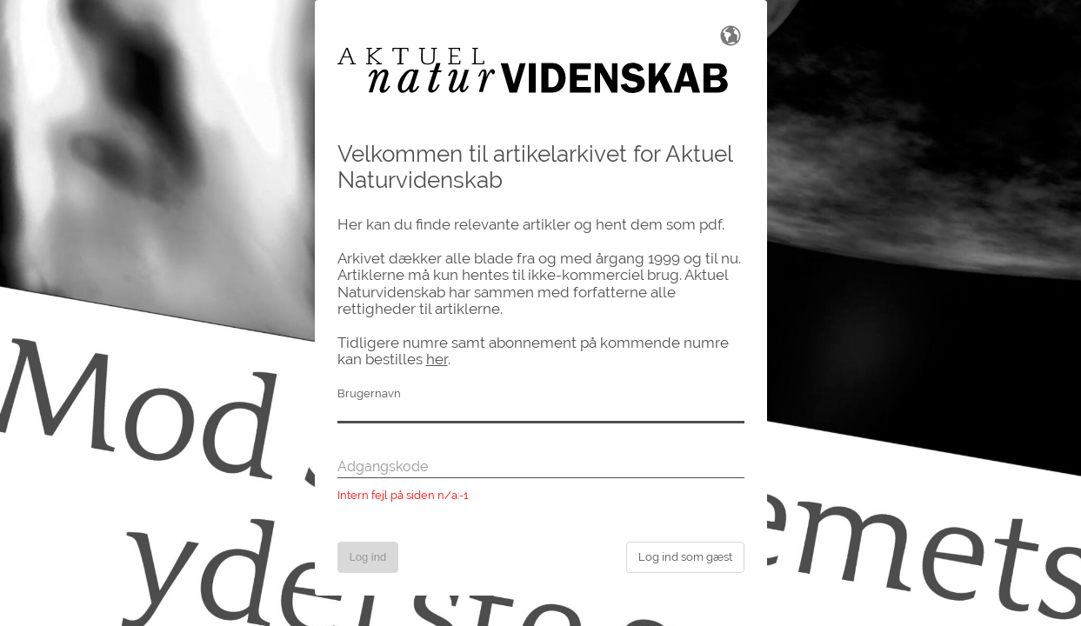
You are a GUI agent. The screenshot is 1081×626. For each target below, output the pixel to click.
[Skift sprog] (730, 34)
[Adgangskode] (540, 467)
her (437, 359)
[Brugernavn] (540, 413)
